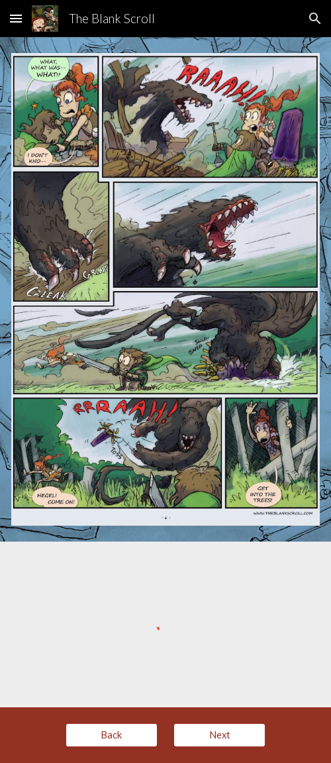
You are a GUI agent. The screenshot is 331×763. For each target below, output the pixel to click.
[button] (16, 18)
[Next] (219, 734)
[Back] (111, 734)
